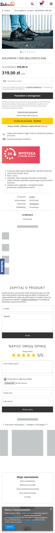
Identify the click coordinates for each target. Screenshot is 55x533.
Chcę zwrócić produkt (27, 493)
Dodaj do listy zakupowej (27, 112)
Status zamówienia (27, 481)
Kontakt (27, 497)
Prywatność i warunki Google (32, 522)
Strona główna (20, 10)
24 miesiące (34, 204)
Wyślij (27, 335)
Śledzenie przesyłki (27, 485)
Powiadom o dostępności (27, 95)
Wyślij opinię (27, 409)
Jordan (32, 197)
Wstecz (6, 10)
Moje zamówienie (27, 477)
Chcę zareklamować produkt (27, 489)
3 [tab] (25, 52)
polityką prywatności (34, 87)
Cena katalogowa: (9, 67)
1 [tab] (20, 52)
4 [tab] (27, 52)
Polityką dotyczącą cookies (14, 515)
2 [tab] (23, 52)
